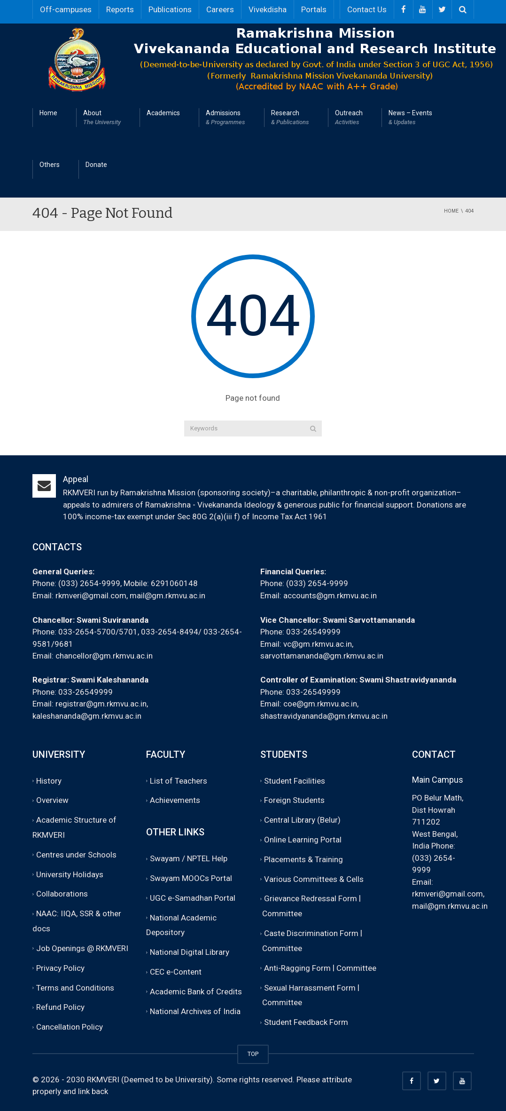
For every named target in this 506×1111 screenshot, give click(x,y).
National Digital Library (189, 952)
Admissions (225, 118)
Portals (314, 9)
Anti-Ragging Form (297, 968)
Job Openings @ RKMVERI (82, 948)
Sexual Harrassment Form (310, 987)
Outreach (349, 118)
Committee (282, 914)
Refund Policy (60, 1007)
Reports (120, 9)
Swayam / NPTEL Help (188, 858)
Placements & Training (303, 859)
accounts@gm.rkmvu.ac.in (330, 595)
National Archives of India (195, 1011)
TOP (253, 1053)
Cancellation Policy (69, 1027)
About (102, 118)
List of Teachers (178, 781)
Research (290, 118)
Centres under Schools (76, 854)
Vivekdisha (268, 9)
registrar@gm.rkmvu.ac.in (101, 703)
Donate (96, 164)
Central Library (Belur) (302, 820)
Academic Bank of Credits (196, 991)
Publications (170, 9)
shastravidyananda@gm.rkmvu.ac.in (324, 716)
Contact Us (367, 9)
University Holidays (69, 874)
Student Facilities (294, 781)
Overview (52, 800)
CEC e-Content (176, 971)
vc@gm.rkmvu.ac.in (317, 644)
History (49, 781)
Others (49, 164)
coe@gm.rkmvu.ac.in (320, 703)
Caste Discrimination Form (311, 933)
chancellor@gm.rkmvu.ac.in (104, 655)
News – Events (410, 118)
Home (48, 113)
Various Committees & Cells (314, 879)
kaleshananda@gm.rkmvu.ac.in (86, 716)
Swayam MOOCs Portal (191, 878)
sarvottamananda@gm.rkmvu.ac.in (321, 655)
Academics (163, 113)
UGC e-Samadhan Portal (192, 898)
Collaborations (62, 894)
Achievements (175, 800)
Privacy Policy (60, 968)
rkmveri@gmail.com (90, 595)
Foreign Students (294, 800)
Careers (220, 9)
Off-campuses (66, 9)
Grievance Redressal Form (310, 899)
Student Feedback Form (306, 1022)
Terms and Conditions (75, 987)
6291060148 (174, 583)
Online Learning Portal (303, 839)
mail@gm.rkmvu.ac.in (167, 595)
